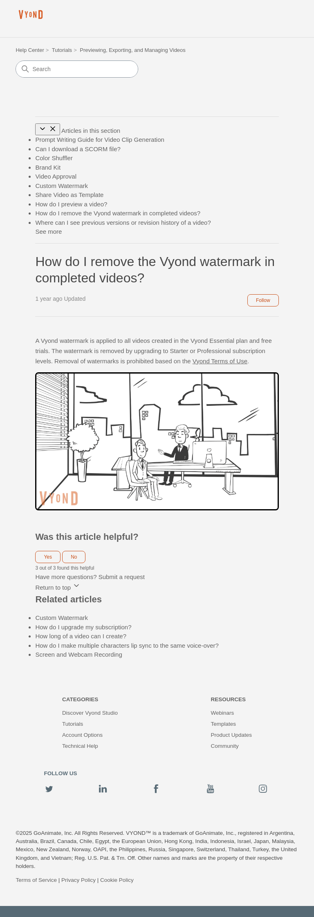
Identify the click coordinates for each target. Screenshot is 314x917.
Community (224, 746)
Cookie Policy (117, 880)
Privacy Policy (78, 880)
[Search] (77, 69)
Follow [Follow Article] (263, 300)
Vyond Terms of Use (220, 361)
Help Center (30, 50)
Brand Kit (48, 167)
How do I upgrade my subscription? (83, 627)
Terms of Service (36, 880)
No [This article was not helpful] (74, 557)
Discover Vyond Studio (90, 713)
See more (48, 231)
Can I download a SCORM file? (77, 148)
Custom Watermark (61, 185)
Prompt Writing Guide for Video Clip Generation (99, 139)
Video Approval (55, 176)
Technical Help (80, 746)
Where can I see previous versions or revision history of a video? (123, 222)
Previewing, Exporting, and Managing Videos (132, 50)
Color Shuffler (53, 157)
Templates (223, 724)
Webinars (222, 713)
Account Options (82, 735)
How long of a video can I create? (80, 636)
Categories (80, 699)
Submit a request (122, 576)
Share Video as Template (69, 194)
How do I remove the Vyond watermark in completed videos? (117, 213)
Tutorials (62, 50)
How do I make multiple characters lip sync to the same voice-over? (127, 645)
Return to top (58, 587)
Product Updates (231, 735)
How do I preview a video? (71, 204)
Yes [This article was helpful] (48, 557)
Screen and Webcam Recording (78, 654)
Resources (228, 699)
